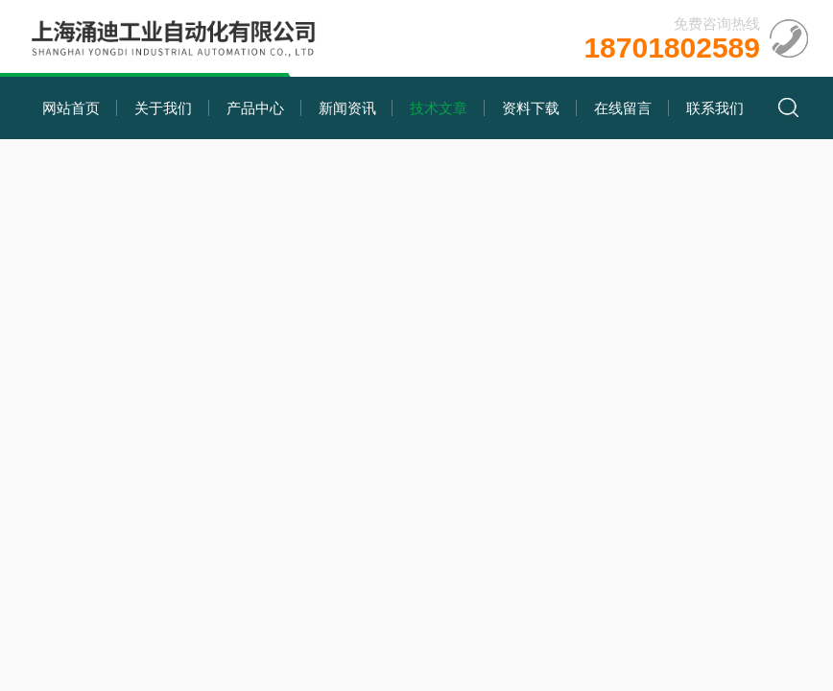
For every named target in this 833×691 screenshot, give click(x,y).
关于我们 (163, 108)
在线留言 (623, 108)
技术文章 (438, 108)
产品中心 (255, 108)
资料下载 (530, 108)
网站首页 (71, 108)
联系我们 (715, 108)
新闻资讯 (347, 108)
